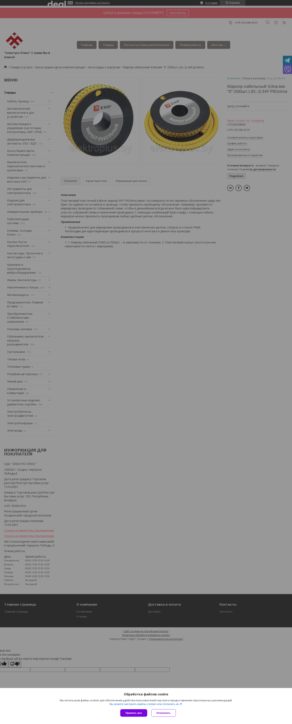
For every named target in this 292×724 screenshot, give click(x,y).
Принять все (134, 712)
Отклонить (164, 712)
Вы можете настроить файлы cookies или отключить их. (145, 704)
